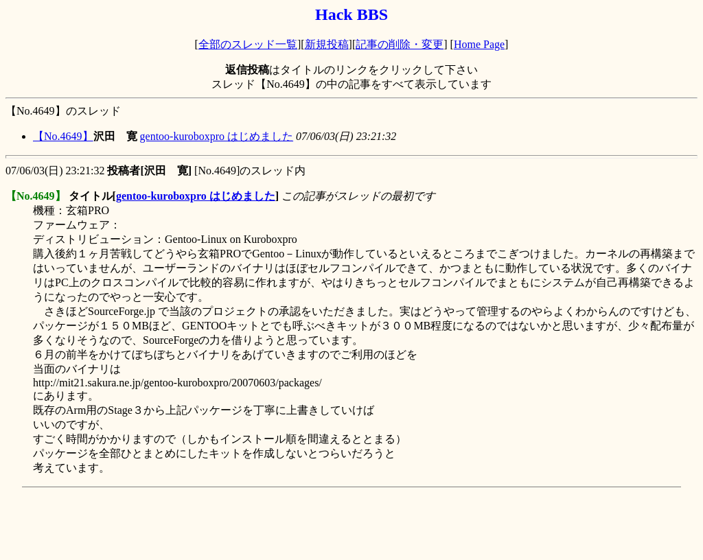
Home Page (479, 44)
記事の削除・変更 (399, 44)
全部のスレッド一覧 (247, 44)
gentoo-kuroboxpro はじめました (217, 136)
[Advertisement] (255, 524)
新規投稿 (327, 44)
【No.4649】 (63, 136)
